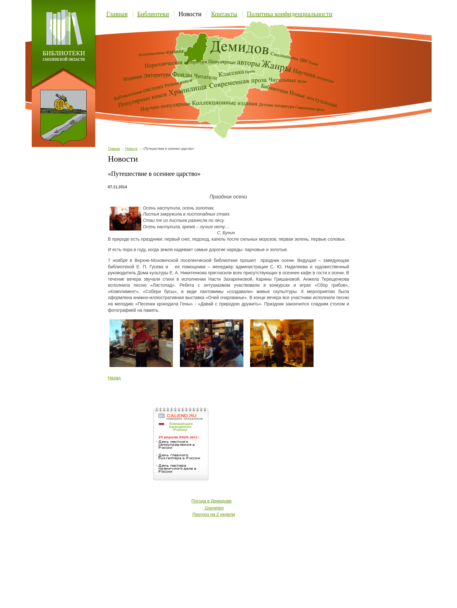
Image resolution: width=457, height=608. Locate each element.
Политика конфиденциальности (290, 13)
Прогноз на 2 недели (213, 514)
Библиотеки (153, 13)
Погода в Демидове (211, 501)
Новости (190, 13)
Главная (117, 13)
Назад (114, 377)
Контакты (224, 13)
